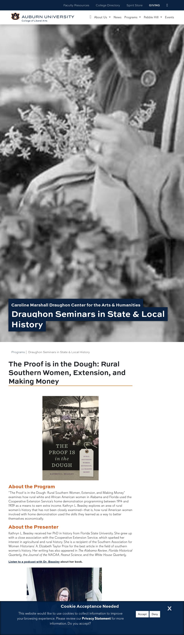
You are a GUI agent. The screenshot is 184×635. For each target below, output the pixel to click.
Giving (154, 5)
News (117, 17)
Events (169, 17)
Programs (18, 352)
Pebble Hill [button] (151, 17)
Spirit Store (134, 5)
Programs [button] (131, 17)
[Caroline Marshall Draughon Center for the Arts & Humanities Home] (90, 17)
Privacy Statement (96, 618)
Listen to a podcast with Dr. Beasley (34, 561)
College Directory (108, 5)
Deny (155, 614)
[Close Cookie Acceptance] (169, 607)
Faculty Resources (76, 5)
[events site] (167, 5)
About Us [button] (101, 17)
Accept (142, 614)
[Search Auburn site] (174, 5)
